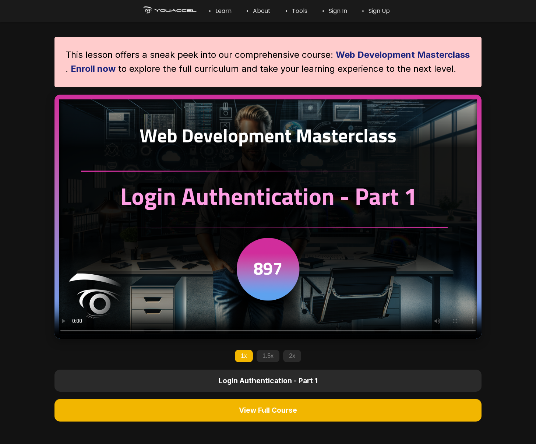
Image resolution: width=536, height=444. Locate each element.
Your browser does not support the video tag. (268, 217)
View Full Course (268, 410)
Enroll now (93, 68)
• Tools (296, 11)
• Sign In (334, 11)
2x (292, 356)
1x (244, 356)
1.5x (268, 356)
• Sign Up (376, 11)
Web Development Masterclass (403, 54)
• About (258, 11)
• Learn (220, 11)
